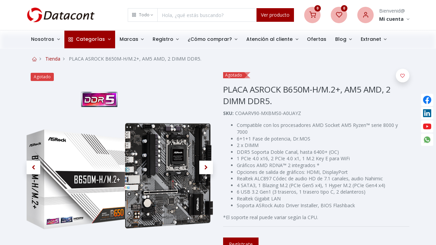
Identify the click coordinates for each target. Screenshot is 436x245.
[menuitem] (316, 39)
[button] (143, 15)
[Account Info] (394, 19)
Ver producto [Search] (275, 15)
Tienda (52, 58)
